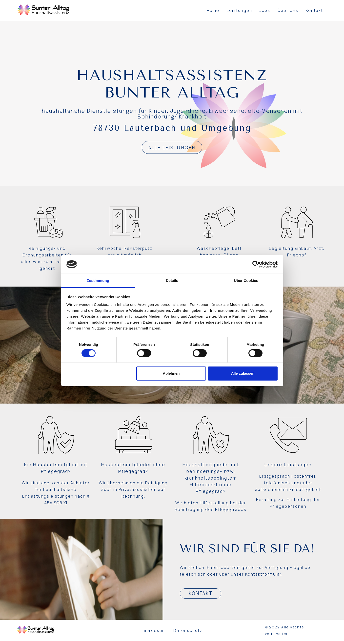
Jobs (265, 10)
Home (212, 10)
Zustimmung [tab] (98, 280)
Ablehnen (171, 373)
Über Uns (288, 10)
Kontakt (314, 10)
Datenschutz (187, 630)
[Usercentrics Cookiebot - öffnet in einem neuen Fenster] (256, 264)
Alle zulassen (242, 373)
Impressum (154, 630)
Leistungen (239, 10)
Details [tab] (172, 280)
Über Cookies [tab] (246, 280)
